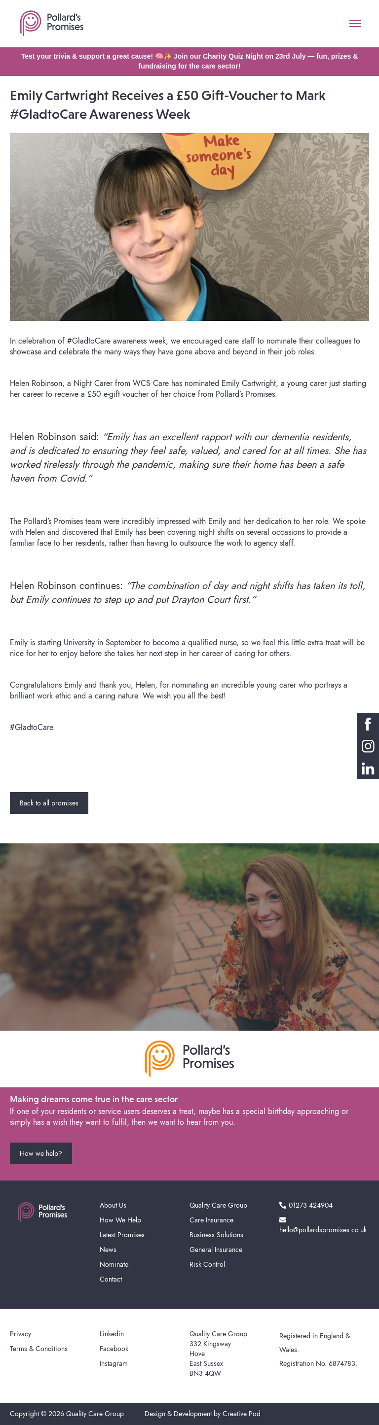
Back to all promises (49, 803)
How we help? (41, 1153)
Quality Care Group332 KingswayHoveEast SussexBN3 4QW (218, 1353)
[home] (52, 23)
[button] (355, 23)
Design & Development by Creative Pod (203, 1414)
